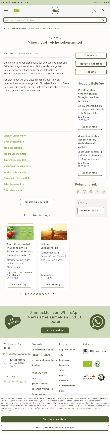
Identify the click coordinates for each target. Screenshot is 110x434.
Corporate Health (67, 350)
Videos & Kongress (90, 63)
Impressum (6, 411)
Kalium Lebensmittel (14, 153)
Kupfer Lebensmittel (14, 160)
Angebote (36, 365)
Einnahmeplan (38, 394)
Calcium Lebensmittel (15, 135)
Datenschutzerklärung (78, 408)
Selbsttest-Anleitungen (42, 389)
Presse (62, 391)
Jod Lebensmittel (12, 147)
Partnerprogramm (67, 386)
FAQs (34, 378)
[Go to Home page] (55, 11)
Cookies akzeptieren (55, 419)
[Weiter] (53, 294)
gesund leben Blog (40, 384)
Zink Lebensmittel (13, 190)
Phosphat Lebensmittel (16, 178)
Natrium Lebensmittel (15, 172)
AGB (61, 355)
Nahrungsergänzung (41, 355)
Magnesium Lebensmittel (17, 166)
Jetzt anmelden (55, 330)
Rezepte (91, 71)
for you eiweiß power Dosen (44, 360)
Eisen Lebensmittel (13, 141)
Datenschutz (65, 360)
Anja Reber (83, 117)
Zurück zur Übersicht (37, 202)
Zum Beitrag (19, 284)
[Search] (103, 20)
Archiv (82, 203)
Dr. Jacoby (46, 275)
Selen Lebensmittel (13, 184)
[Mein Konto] (94, 11)
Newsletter (64, 380)
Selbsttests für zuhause (42, 350)
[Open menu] (6, 10)
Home (6, 28)
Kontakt (62, 375)
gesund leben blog (20, 28)
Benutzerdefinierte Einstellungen (55, 427)
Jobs (61, 370)
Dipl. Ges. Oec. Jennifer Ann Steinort (19, 273)
